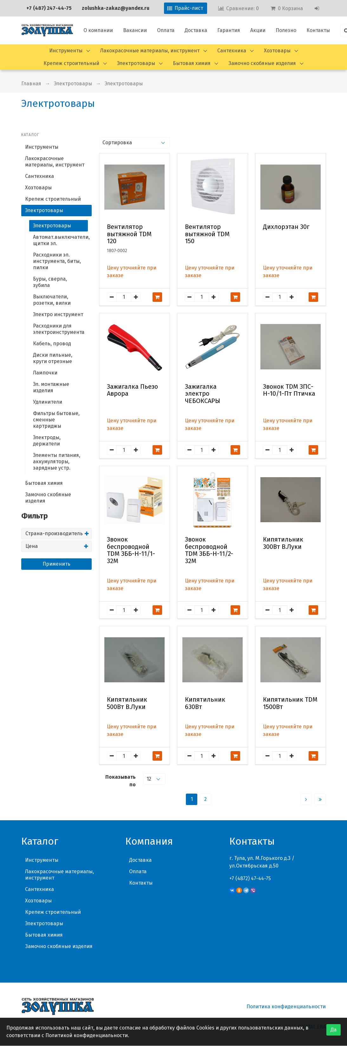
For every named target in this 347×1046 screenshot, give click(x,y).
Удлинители (47, 402)
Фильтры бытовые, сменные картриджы (56, 419)
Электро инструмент (58, 314)
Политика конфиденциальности (286, 1007)
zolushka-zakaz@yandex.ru (115, 8)
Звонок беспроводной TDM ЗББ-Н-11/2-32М (209, 550)
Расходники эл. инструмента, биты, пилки (57, 261)
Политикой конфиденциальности (86, 1035)
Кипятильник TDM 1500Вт (290, 703)
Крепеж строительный (71, 63)
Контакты (318, 30)
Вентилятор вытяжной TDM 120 (129, 234)
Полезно (286, 30)
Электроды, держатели (47, 440)
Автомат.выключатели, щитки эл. (60, 240)
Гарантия (228, 30)
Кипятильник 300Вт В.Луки (283, 543)
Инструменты (65, 51)
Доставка (196, 30)
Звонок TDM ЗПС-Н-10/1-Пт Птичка (289, 390)
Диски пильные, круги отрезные (52, 358)
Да (334, 1030)
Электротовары (136, 63)
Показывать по (120, 781)
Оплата (165, 30)
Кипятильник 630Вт (205, 703)
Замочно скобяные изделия (262, 63)
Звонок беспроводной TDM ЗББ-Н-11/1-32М (131, 550)
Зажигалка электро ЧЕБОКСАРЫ (202, 394)
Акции (257, 30)
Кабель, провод (52, 344)
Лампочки (45, 373)
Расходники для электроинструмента (58, 329)
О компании (98, 30)
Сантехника (231, 51)
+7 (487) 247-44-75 (49, 8)
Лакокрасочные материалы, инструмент (150, 51)
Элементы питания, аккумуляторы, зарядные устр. (56, 461)
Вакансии (135, 30)
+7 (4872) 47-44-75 (250, 878)
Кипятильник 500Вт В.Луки (127, 703)
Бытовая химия (192, 63)
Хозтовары (277, 51)
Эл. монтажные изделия (51, 387)
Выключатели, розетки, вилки (52, 300)
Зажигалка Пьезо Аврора (132, 390)
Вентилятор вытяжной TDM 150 (207, 234)
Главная (31, 84)
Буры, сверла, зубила (50, 282)
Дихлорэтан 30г (286, 227)
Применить (56, 564)
